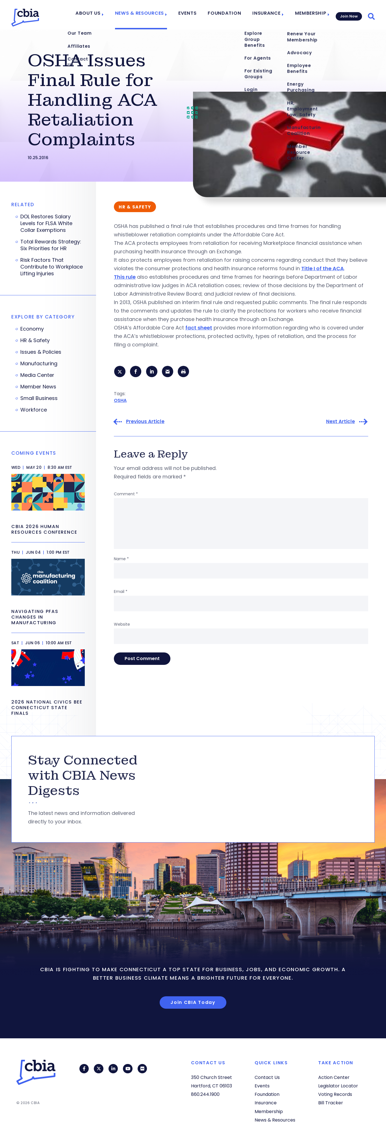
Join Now (348, 14)
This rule (125, 276)
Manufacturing (38, 363)
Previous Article (145, 422)
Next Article (340, 422)
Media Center (37, 375)
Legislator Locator (338, 1086)
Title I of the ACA (322, 268)
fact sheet (198, 327)
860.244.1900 (205, 1094)
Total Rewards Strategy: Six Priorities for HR (50, 245)
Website (122, 625)
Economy (32, 329)
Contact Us (267, 1077)
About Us (101, 14)
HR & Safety (35, 340)
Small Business (39, 398)
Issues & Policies (40, 352)
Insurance (266, 14)
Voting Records (335, 1094)
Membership (307, 14)
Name (121, 559)
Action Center (334, 1077)
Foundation (227, 14)
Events (194, 14)
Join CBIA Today (193, 1002)
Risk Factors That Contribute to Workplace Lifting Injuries (51, 267)
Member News (38, 386)
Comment (126, 495)
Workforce (33, 409)
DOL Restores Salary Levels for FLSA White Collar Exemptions (46, 223)
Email (120, 592)
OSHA (120, 401)
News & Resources (148, 14)
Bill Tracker (330, 1103)
